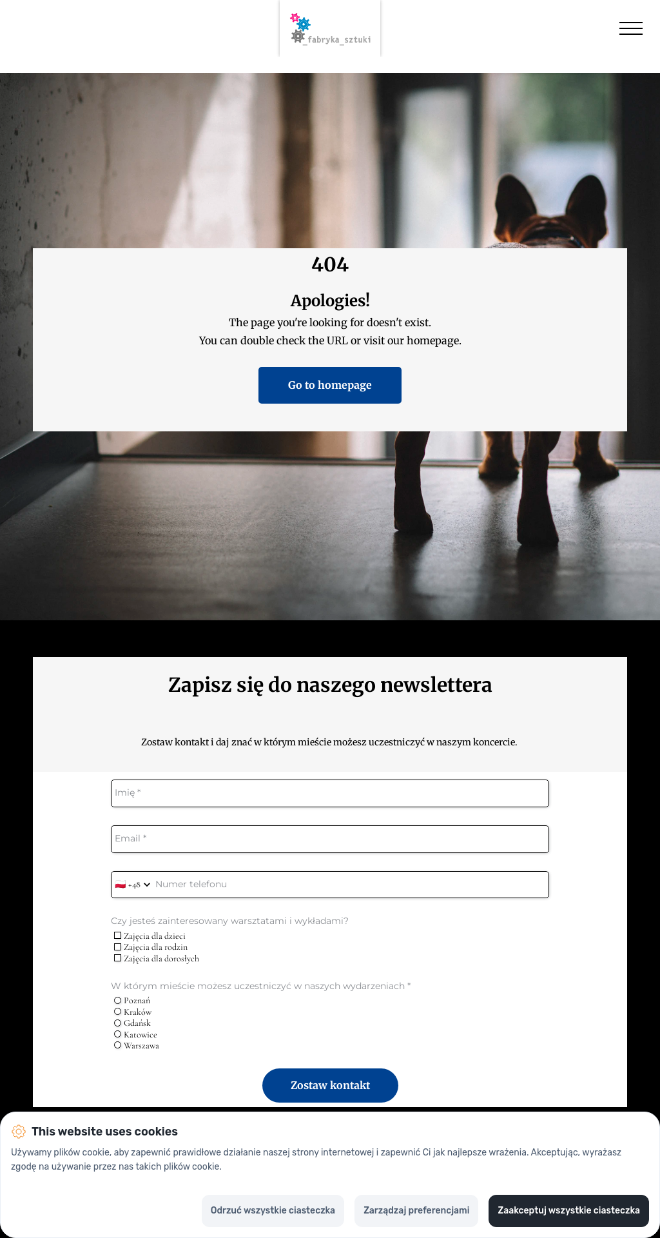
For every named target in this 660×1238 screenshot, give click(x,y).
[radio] (117, 1000)
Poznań (132, 1000)
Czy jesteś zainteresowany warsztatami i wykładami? (230, 921)
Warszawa (136, 1045)
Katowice (135, 1034)
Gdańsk (132, 1023)
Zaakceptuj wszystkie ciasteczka (569, 1210)
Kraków (132, 1012)
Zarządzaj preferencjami (416, 1210)
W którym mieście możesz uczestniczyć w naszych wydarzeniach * (261, 986)
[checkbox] (117, 935)
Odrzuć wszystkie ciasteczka (273, 1210)
